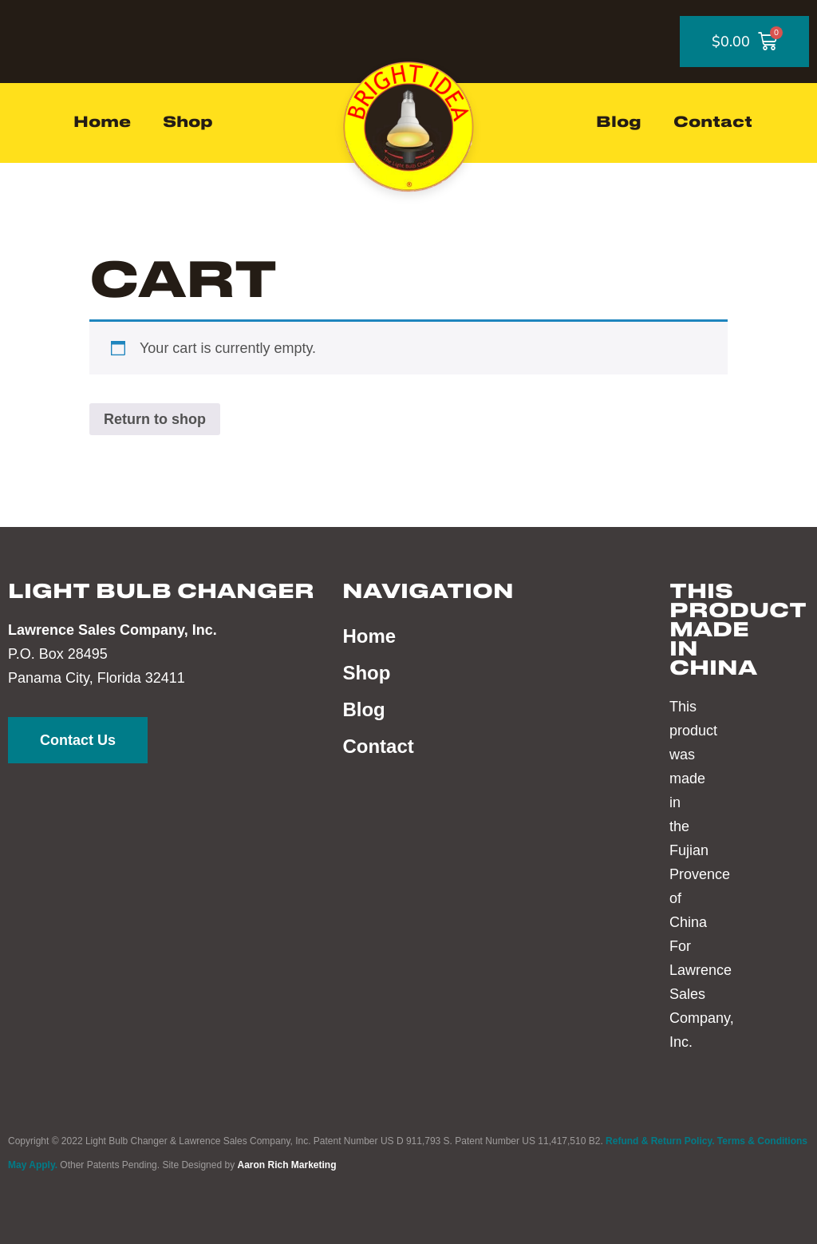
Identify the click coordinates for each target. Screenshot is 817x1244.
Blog (618, 123)
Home (102, 123)
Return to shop (155, 419)
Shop (188, 123)
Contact (712, 123)
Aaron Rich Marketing (286, 1165)
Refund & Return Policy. (660, 1141)
